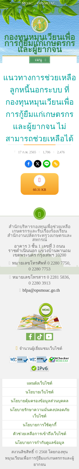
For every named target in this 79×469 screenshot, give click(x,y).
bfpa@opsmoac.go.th (41, 290)
